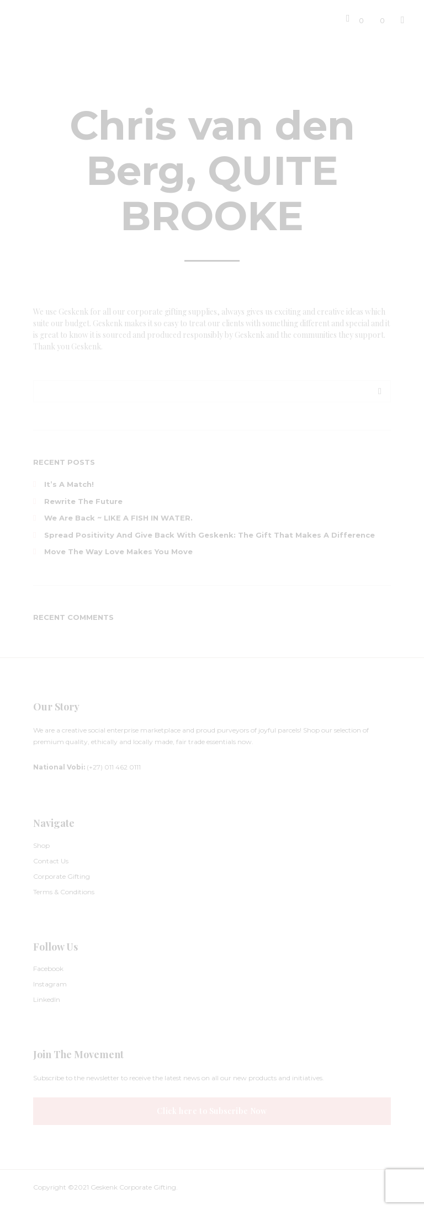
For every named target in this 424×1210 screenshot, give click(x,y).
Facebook (48, 968)
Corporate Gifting (61, 876)
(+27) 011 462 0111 (87, 767)
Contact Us (50, 861)
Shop (41, 845)
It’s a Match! (69, 484)
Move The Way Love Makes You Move (118, 551)
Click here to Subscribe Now (212, 1111)
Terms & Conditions (63, 892)
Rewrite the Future (83, 501)
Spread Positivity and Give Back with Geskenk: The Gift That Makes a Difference (209, 534)
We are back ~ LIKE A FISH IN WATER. (118, 517)
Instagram (50, 984)
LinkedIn (46, 999)
